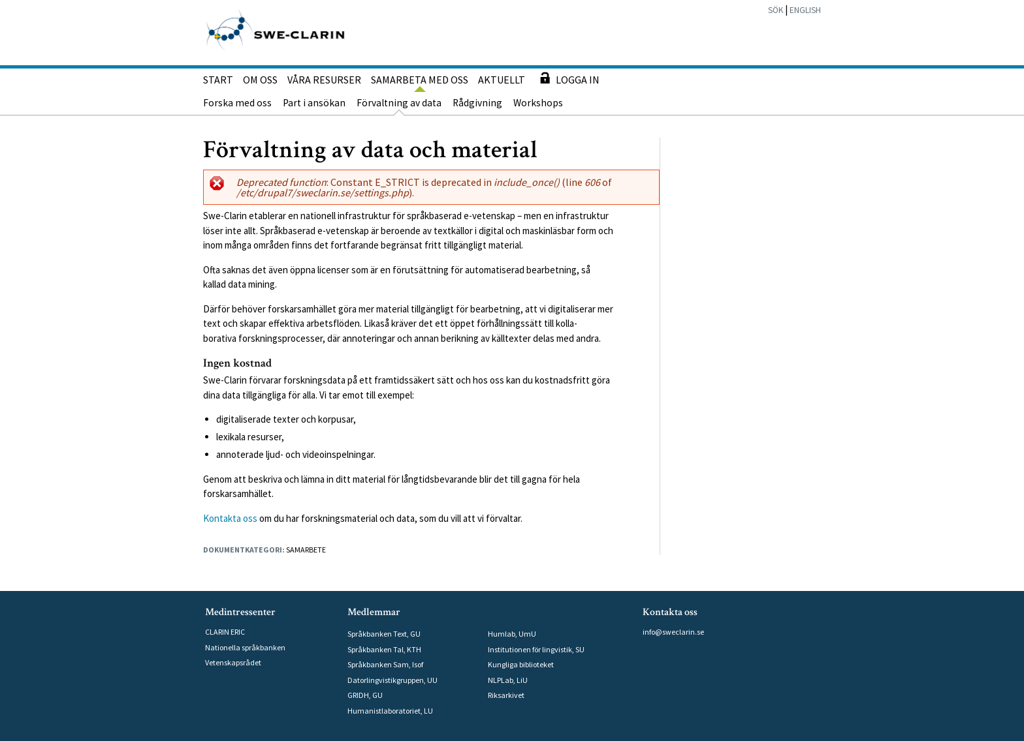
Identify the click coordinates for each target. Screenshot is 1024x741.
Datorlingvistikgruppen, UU (392, 680)
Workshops (538, 103)
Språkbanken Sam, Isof (385, 664)
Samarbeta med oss (419, 79)
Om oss (260, 79)
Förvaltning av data (399, 103)
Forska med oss (237, 103)
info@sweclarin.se (673, 632)
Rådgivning (477, 103)
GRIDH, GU (365, 695)
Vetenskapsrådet (233, 662)
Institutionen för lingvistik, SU (536, 649)
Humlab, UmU (512, 634)
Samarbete (306, 549)
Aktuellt (501, 79)
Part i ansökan (314, 103)
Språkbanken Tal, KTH (384, 649)
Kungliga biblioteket (521, 664)
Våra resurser (324, 79)
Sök (775, 10)
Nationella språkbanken (245, 647)
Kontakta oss (230, 518)
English (805, 10)
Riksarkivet (506, 695)
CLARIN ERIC (225, 632)
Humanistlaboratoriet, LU (390, 711)
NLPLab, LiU (508, 680)
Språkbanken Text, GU (384, 634)
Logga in (567, 78)
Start (218, 79)
